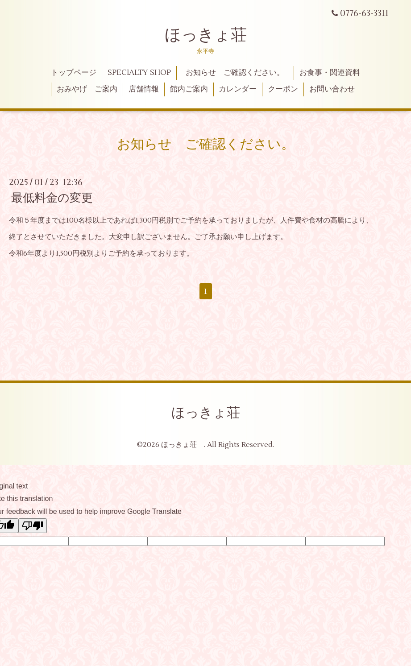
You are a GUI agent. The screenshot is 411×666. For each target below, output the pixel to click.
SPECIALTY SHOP (139, 73)
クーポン (283, 89)
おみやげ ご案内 (87, 89)
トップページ (73, 73)
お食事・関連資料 (329, 73)
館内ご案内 (189, 89)
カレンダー (238, 89)
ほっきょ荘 (206, 35)
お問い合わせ (332, 89)
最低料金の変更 (52, 198)
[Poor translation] (32, 525)
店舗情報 (144, 89)
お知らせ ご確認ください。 (239, 73)
